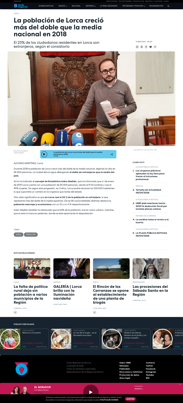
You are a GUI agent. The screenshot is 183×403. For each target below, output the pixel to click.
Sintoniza (123, 365)
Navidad (57, 282)
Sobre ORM (125, 362)
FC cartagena (158, 1)
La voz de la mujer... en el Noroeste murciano (84, 334)
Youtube (150, 375)
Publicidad (124, 368)
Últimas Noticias (138, 1)
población (31, 234)
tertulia (139, 186)
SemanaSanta (139, 282)
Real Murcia (149, 1)
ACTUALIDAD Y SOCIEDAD (32, 343)
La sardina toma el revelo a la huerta (152, 221)
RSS (147, 378)
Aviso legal (124, 378)
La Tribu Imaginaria (108, 6)
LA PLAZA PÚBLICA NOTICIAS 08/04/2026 (151, 234)
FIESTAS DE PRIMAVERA (125, 1)
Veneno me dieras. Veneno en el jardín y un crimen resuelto (135, 335)
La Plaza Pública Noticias (147, 167)
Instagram (151, 372)
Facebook (150, 368)
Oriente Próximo (111, 1)
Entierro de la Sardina (146, 216)
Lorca (16, 13)
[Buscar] (167, 6)
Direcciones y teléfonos (131, 372)
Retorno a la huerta (31, 332)
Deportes (90, 6)
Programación (156, 6)
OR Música (138, 389)
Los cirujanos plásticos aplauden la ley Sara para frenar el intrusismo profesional (150, 175)
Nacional (76, 6)
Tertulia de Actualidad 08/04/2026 (148, 191)
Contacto (150, 362)
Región (62, 6)
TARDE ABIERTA (28, 330)
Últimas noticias (46, 6)
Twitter (149, 365)
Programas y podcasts (133, 6)
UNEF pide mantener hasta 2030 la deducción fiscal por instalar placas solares (151, 206)
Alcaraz (166, 1)
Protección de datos (129, 375)
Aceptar (130, 399)
